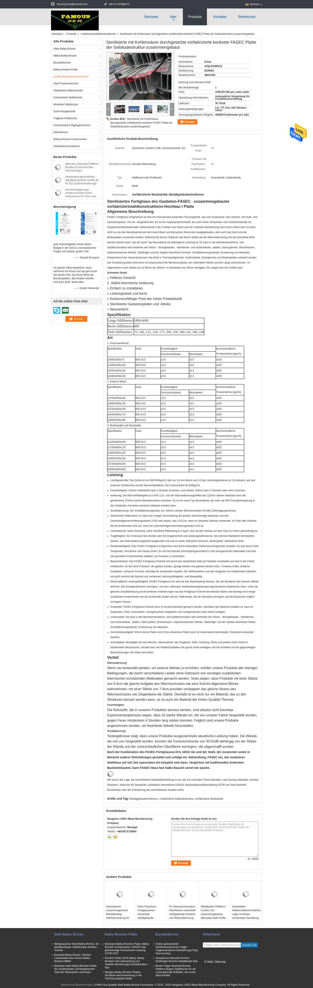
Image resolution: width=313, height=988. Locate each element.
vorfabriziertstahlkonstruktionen (98, 33)
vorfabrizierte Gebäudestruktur (176, 798)
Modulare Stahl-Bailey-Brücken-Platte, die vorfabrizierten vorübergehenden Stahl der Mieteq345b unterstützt (75, 969)
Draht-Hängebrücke (64, 111)
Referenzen (247, 17)
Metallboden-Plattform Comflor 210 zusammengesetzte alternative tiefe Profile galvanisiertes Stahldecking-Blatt (213, 916)
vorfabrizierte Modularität (209, 798)
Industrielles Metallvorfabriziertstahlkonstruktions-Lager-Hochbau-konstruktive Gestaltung (246, 912)
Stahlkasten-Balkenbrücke (68, 90)
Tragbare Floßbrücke (65, 118)
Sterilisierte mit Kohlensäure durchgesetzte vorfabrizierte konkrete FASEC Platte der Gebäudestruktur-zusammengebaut (141, 122)
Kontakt (190, 121)
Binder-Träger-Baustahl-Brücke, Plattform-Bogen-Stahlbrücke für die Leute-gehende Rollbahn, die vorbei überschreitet (175, 970)
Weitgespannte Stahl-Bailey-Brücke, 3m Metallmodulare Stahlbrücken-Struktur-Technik (76, 947)
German (256, 4)
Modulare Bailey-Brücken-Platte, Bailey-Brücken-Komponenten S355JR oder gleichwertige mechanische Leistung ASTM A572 (127, 948)
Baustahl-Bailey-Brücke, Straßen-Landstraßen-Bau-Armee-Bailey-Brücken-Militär (73, 958)
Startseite (151, 17)
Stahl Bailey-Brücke (64, 48)
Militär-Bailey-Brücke (65, 55)
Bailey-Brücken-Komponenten (70, 139)
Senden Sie (249, 945)
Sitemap (220, 961)
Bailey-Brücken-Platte (65, 69)
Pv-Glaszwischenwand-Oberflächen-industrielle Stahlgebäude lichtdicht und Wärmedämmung (182, 912)
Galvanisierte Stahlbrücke (67, 97)
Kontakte (220, 17)
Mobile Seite (211, 966)
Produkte (195, 17)
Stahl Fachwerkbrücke (65, 83)
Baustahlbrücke (62, 62)
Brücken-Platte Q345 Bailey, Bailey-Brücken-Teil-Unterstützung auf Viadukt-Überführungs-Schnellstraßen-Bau (126, 963)
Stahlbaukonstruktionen (66, 146)
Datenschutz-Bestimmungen (77, 984)
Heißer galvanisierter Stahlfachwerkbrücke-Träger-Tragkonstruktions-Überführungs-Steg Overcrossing (176, 948)
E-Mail (208, 961)
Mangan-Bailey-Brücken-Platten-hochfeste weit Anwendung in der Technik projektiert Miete (123, 975)
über (173, 17)
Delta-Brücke (60, 132)
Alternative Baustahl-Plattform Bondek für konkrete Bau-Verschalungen (82, 167)
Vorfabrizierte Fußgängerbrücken (71, 125)
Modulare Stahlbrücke (65, 104)
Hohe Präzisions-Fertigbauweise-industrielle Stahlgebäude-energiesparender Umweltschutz (147, 916)
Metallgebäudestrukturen (144, 798)
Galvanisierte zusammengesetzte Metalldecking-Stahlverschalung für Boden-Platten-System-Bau (119, 916)
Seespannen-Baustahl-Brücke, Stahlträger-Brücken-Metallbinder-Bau (176, 960)
